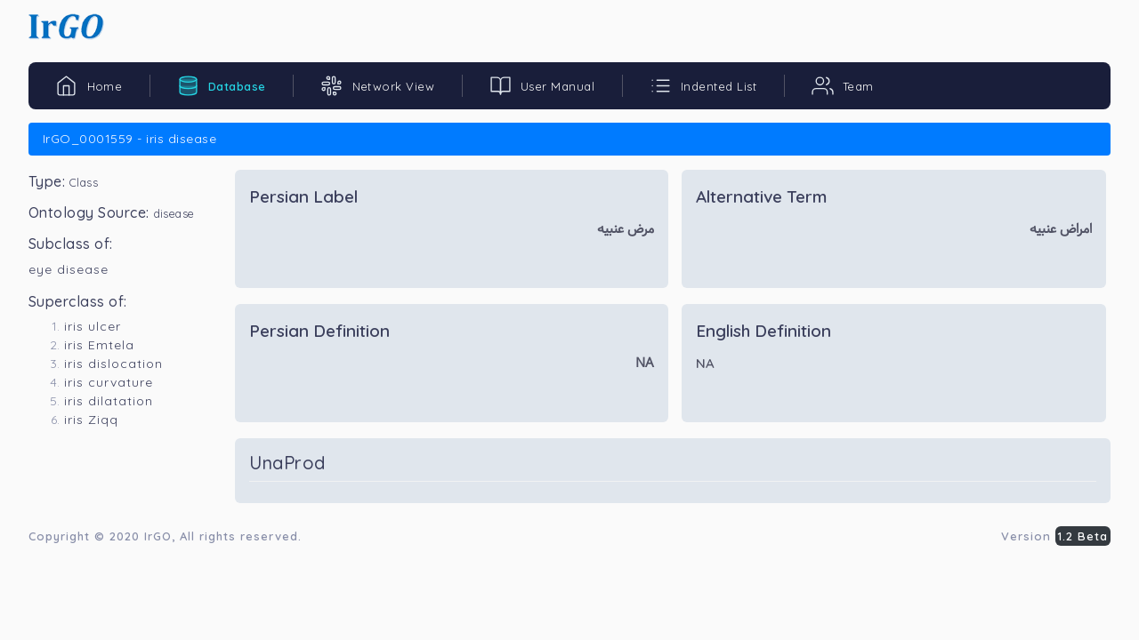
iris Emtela (99, 345)
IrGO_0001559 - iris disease (129, 139)
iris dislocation (113, 364)
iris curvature (108, 382)
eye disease (68, 269)
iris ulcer (92, 326)
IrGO (158, 536)
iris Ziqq (91, 420)
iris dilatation (108, 401)
